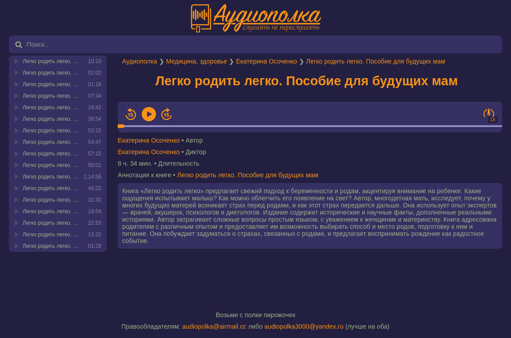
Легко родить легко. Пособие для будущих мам (375, 61)
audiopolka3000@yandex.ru (303, 326)
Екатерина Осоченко (266, 61)
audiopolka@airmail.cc (214, 326)
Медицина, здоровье (196, 61)
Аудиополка (139, 61)
